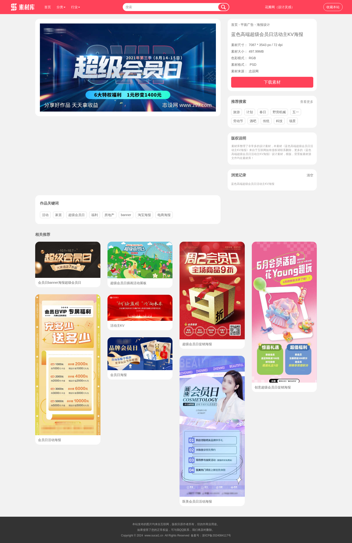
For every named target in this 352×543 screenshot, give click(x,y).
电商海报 (164, 215)
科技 (279, 121)
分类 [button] (61, 7)
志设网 (254, 71)
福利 (94, 215)
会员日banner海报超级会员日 (59, 282)
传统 (266, 121)
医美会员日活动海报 (197, 501)
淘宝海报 (144, 215)
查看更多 (306, 102)
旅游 (236, 112)
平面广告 (247, 25)
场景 (292, 121)
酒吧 (253, 121)
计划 (249, 112)
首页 (47, 7)
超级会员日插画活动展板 (128, 283)
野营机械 (279, 112)
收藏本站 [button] (333, 7)
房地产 (109, 215)
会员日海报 (118, 375)
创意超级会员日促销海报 (273, 387)
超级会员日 (76, 215)
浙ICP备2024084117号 (216, 535)
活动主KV (117, 325)
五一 (295, 112)
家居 (58, 215)
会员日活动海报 (49, 440)
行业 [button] (75, 7)
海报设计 (263, 25)
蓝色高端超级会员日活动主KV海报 (252, 184)
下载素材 (272, 82)
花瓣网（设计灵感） (280, 7)
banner (126, 215)
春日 (263, 112)
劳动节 (238, 121)
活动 (45, 215)
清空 (310, 175)
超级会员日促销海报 (197, 344)
